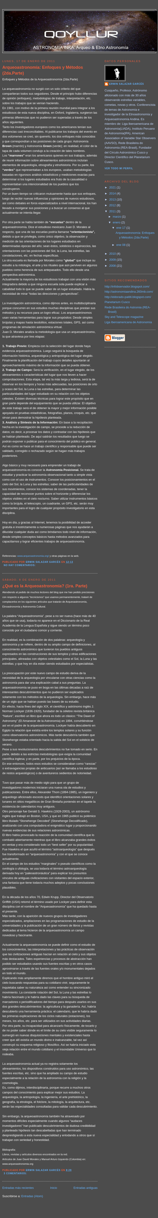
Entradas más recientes (18, 1188)
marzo (117, 216)
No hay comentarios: (20, 565)
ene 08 (121, 245)
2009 (113, 259)
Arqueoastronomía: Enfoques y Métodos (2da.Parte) (42, 70)
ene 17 (121, 227)
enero (117, 222)
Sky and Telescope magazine (124, 317)
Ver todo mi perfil (119, 168)
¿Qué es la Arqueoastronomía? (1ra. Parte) (44, 586)
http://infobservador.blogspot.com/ (127, 286)
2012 (113, 205)
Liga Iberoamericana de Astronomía (128, 322)
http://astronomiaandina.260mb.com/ (129, 291)
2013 (113, 199)
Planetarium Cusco (117, 302)
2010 (113, 253)
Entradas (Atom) (32, 1196)
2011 (113, 211)
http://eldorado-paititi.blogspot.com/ (128, 297)
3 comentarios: (16, 1173)
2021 (113, 187)
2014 (113, 193)
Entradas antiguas (85, 1188)
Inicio (53, 1188)
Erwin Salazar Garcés (126, 84)
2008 (113, 265)
